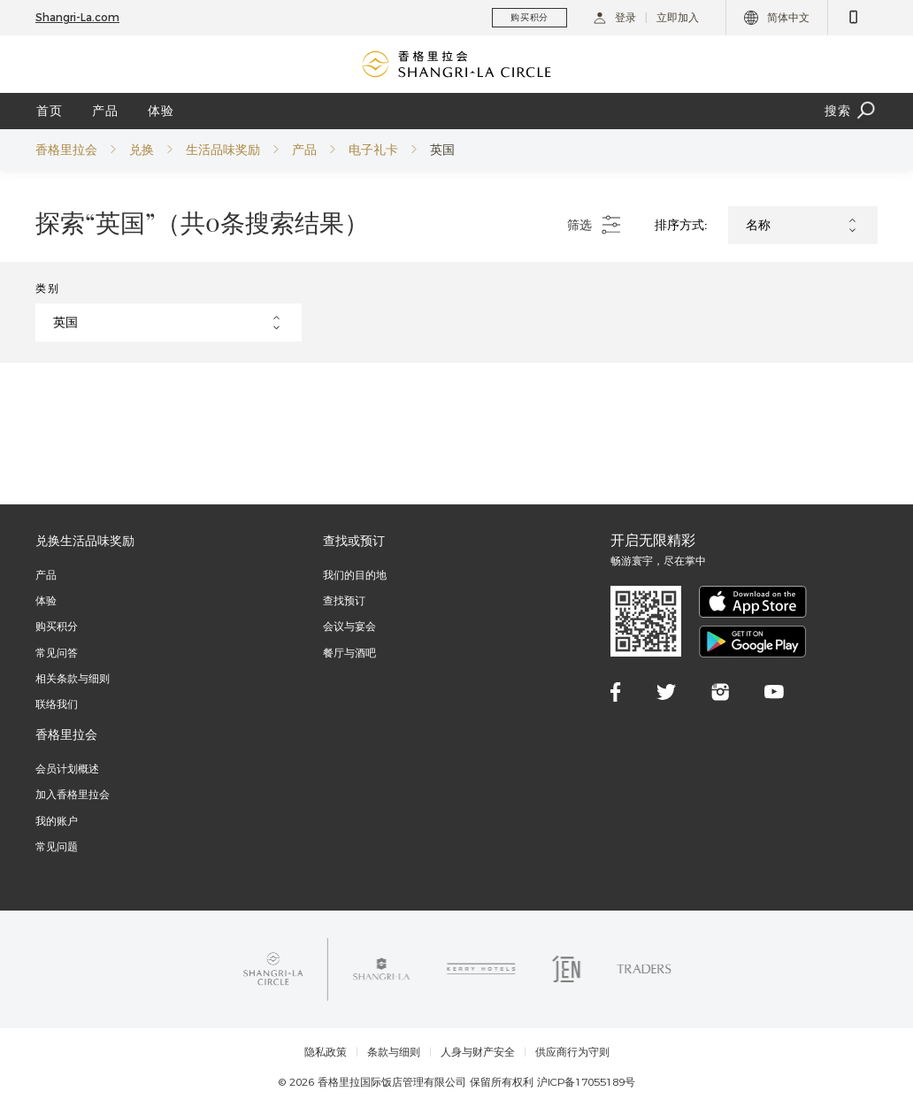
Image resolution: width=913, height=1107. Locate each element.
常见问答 (56, 652)
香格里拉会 (66, 150)
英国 (442, 150)
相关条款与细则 (72, 678)
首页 (49, 111)
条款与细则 (393, 1052)
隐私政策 (325, 1052)
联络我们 (56, 704)
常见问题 (56, 846)
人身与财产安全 (478, 1052)
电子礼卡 (373, 150)
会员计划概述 (67, 768)
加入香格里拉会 (72, 794)
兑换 (141, 150)
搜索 (851, 111)
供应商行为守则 (572, 1052)
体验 (161, 111)
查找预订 (344, 600)
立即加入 (677, 17)
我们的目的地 (355, 574)
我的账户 (56, 820)
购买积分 (56, 626)
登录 (615, 17)
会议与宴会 (349, 626)
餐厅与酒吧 (349, 652)
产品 (105, 111)
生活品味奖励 (223, 150)
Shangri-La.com (77, 17)
